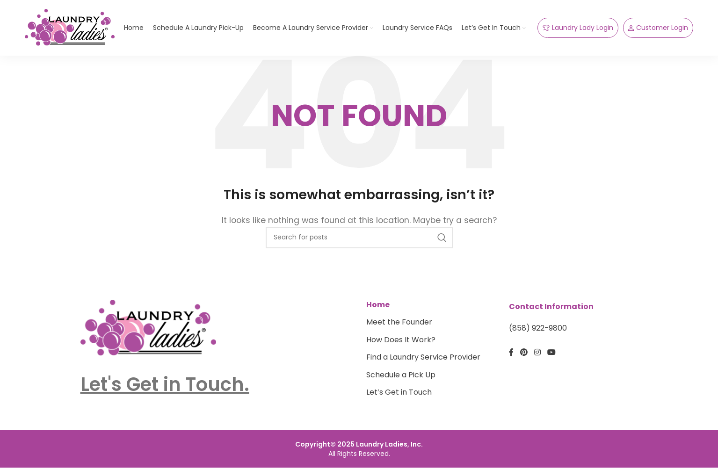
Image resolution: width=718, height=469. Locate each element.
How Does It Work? (400, 345)
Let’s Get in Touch (399, 398)
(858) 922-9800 (538, 334)
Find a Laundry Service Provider (423, 363)
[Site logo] (74, 30)
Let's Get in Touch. (164, 390)
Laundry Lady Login (578, 31)
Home (378, 311)
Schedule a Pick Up (400, 380)
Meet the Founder (399, 328)
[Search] (359, 243)
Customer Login (658, 31)
